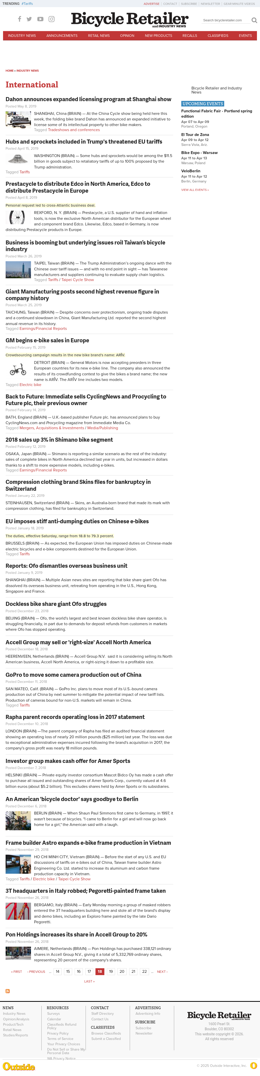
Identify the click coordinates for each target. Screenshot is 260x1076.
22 (144, 971)
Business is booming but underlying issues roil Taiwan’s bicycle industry (85, 245)
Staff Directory (102, 1014)
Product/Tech (13, 1024)
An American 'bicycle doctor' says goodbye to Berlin (72, 799)
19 (111, 971)
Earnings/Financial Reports (43, 328)
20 (122, 971)
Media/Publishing (102, 428)
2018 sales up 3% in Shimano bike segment (59, 439)
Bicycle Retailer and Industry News (216, 90)
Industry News (22, 36)
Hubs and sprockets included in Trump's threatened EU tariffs (84, 141)
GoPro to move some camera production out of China (73, 675)
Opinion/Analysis (16, 1019)
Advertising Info (147, 1014)
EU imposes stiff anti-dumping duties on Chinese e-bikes (77, 521)
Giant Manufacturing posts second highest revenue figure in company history (82, 294)
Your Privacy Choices (63, 1044)
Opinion (127, 36)
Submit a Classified (106, 1038)
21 (133, 971)
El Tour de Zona (195, 134)
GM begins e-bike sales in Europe (47, 340)
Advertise (151, 4)
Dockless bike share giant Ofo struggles (56, 604)
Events (245, 36)
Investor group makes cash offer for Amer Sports (68, 761)
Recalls (190, 36)
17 (89, 971)
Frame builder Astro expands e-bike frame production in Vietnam (88, 843)
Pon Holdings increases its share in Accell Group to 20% (76, 934)
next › (162, 972)
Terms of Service (60, 1038)
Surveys (53, 1014)
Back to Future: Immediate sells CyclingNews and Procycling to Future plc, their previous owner (86, 399)
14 (57, 971)
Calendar (54, 1019)
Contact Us (99, 1019)
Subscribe (189, 4)
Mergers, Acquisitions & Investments (52, 428)
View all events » (195, 190)
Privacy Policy (57, 1033)
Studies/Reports (15, 1035)
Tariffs (28, 4)
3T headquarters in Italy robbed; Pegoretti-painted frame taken (86, 891)
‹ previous (36, 972)
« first (16, 972)
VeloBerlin (190, 171)
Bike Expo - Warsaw (199, 152)
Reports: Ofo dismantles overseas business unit (66, 566)
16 (78, 971)
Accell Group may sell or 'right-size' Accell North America (78, 642)
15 (68, 971)
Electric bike (30, 384)
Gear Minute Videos (239, 4)
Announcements (61, 36)
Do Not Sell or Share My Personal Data (66, 1051)
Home (9, 70)
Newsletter (210, 4)
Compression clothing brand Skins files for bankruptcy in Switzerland (78, 485)
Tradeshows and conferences (74, 129)
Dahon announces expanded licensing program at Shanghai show (88, 99)
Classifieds (218, 36)
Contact (170, 4)
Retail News (99, 36)
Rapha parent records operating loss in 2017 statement (75, 717)
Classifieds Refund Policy (61, 1026)
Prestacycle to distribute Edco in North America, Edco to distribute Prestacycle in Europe (78, 187)
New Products (158, 36)
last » (89, 981)
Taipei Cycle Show (77, 279)
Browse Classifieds (106, 1033)
